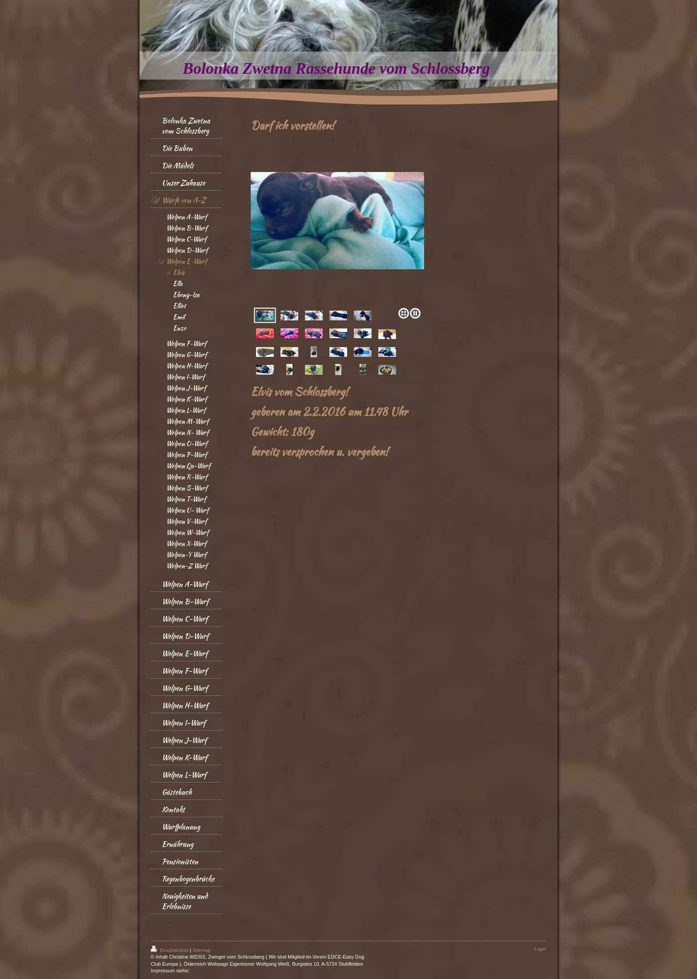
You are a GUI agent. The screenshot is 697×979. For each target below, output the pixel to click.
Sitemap (201, 950)
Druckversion (170, 950)
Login (540, 948)
